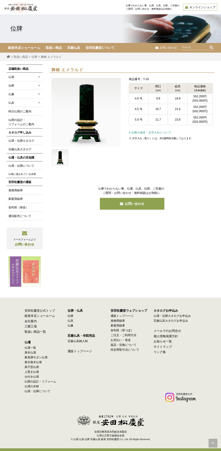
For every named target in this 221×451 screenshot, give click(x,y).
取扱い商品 (54, 48)
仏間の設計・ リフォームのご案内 (21, 122)
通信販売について (19, 216)
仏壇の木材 (32, 386)
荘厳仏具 (73, 48)
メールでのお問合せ (167, 331)
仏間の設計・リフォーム (40, 381)
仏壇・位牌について (21, 165)
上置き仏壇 (32, 371)
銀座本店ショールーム (40, 316)
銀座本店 (24, 48)
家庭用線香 (15, 198)
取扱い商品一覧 (35, 331)
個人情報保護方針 (166, 336)
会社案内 (31, 321)
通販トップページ (80, 351)
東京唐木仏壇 (33, 362)
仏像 (24, 94)
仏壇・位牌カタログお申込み (172, 315)
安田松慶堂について (100, 48)
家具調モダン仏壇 (36, 357)
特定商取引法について (125, 349)
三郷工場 (31, 326)
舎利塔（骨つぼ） (122, 330)
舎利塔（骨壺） (18, 207)
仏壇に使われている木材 (22, 174)
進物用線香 (15, 190)
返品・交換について (123, 344)
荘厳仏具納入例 (78, 341)
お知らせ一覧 (163, 341)
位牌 (24, 85)
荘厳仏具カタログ (19, 149)
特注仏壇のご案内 (19, 111)
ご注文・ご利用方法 (123, 335)
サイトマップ (163, 346)
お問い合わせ (166, 47)
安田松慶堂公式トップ (40, 310)
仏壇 (24, 77)
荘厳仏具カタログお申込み (171, 320)
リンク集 (160, 352)
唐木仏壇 (30, 352)
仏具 (24, 102)
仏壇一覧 (30, 347)
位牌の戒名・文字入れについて (150, 132)
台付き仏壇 (32, 376)
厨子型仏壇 (32, 367)
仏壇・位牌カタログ (21, 140)
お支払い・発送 (121, 340)
